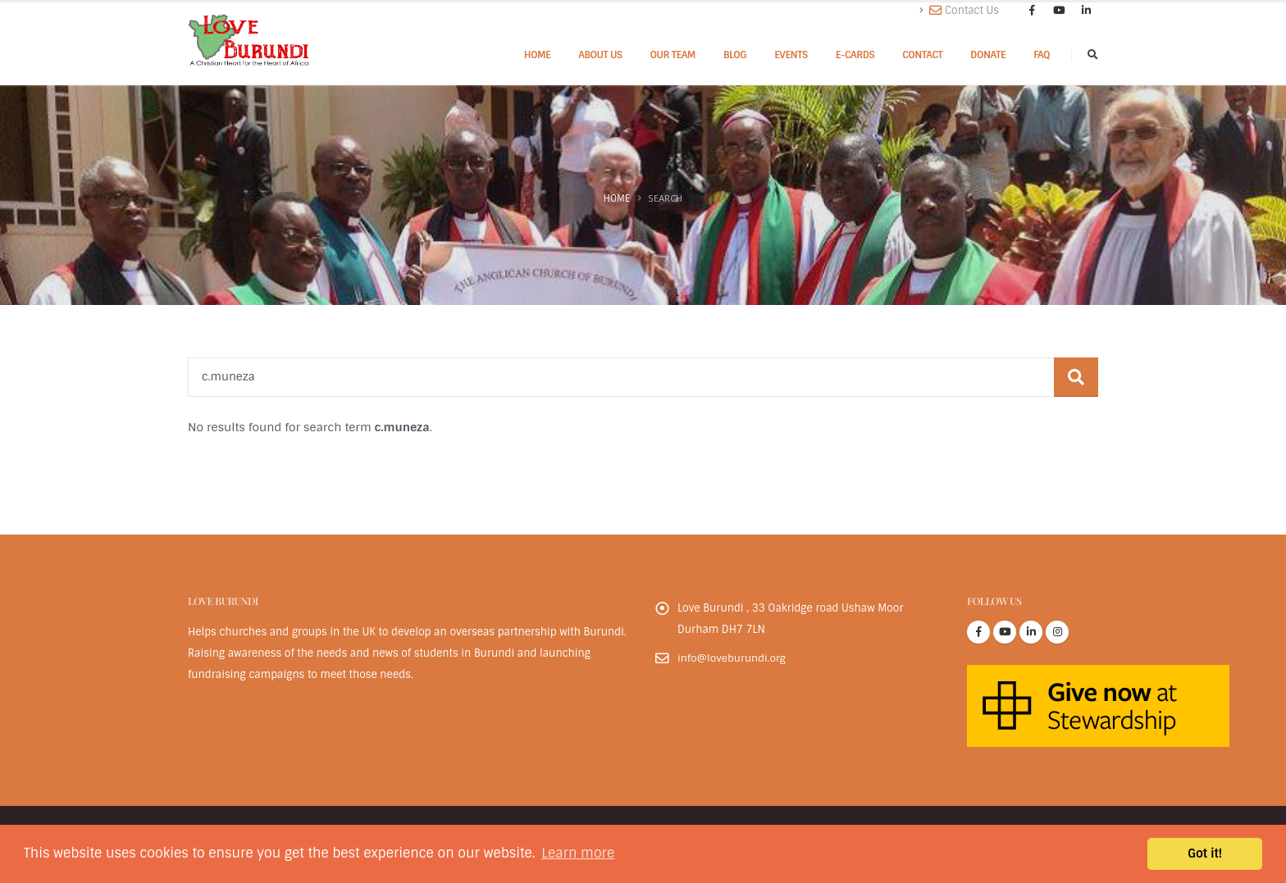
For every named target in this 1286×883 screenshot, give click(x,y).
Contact (922, 54)
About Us (600, 54)
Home (537, 54)
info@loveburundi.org (732, 658)
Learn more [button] (577, 853)
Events (791, 54)
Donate (988, 54)
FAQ (1041, 54)
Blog (734, 54)
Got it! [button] (1205, 853)
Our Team (672, 54)
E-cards (855, 54)
